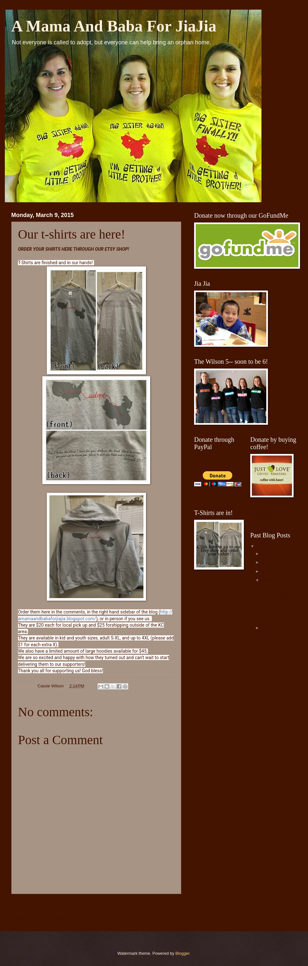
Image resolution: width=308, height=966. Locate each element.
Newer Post (26, 906)
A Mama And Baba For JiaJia (113, 26)
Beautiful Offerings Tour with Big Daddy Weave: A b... (278, 595)
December (271, 553)
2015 (262, 546)
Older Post (167, 906)
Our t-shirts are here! (274, 614)
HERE (67, 249)
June (266, 571)
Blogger (182, 953)
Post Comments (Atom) (58, 918)
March (267, 580)
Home (97, 906)
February (270, 627)
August (268, 562)
